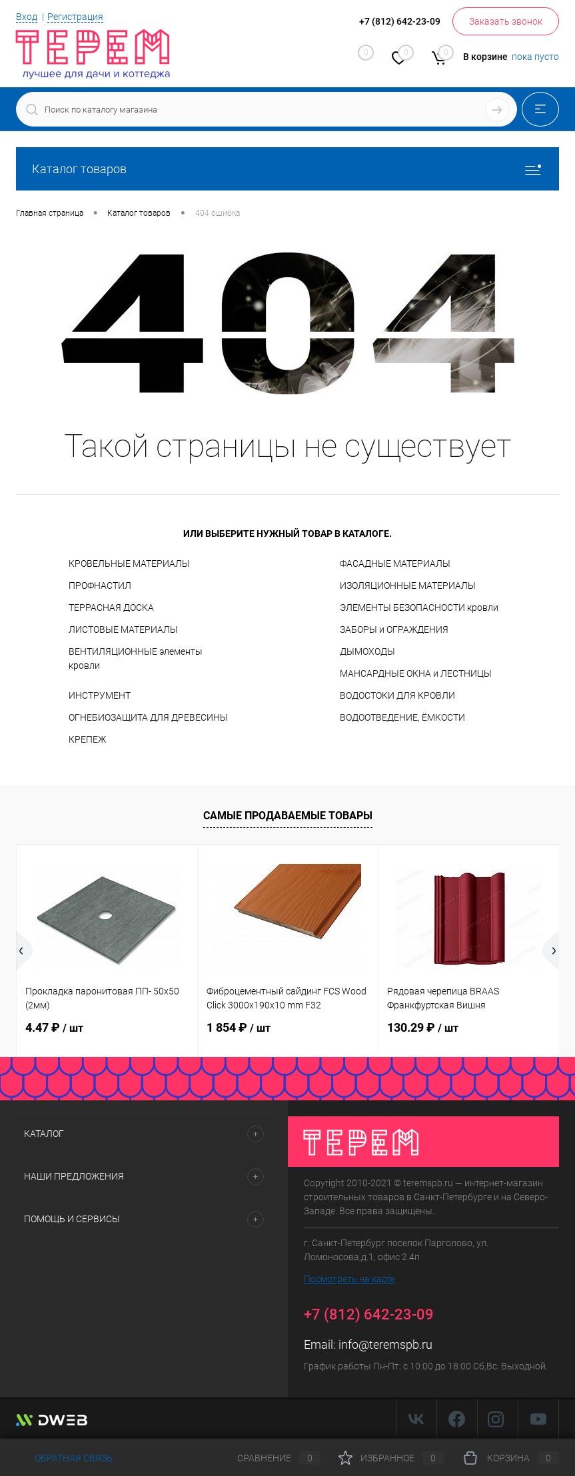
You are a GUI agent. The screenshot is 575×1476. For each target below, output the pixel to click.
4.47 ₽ (54, 1027)
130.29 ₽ (422, 1027)
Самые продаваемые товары (287, 815)
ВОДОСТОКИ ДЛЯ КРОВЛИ (397, 695)
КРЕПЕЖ (87, 739)
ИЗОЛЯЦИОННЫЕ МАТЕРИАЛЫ (408, 585)
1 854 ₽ (239, 1027)
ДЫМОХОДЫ (367, 651)
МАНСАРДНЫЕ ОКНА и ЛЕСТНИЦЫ (416, 673)
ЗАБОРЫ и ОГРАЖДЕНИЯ (394, 629)
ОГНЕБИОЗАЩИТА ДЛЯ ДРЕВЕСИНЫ (148, 717)
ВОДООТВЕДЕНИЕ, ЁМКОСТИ (402, 717)
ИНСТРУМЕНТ (100, 695)
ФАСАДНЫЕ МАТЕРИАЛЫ (395, 563)
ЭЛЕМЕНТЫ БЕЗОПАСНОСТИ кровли (419, 607)
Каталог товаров (287, 168)
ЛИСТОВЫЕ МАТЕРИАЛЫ (123, 629)
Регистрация (75, 16)
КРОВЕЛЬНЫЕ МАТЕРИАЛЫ (129, 563)
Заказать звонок (505, 21)
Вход (26, 16)
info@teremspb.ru (385, 1344)
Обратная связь (64, 1458)
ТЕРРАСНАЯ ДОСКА (111, 607)
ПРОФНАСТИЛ (100, 585)
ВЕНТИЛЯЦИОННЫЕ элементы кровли (136, 658)
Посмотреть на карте (349, 1279)
